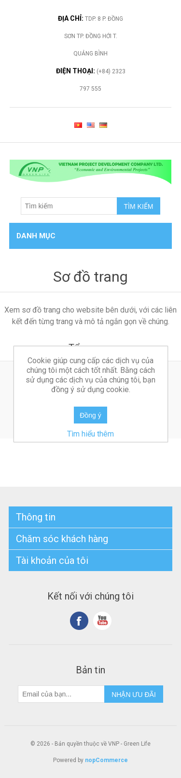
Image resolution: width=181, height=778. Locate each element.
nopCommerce (106, 760)
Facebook (79, 621)
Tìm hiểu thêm (90, 433)
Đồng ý (90, 415)
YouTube (102, 621)
